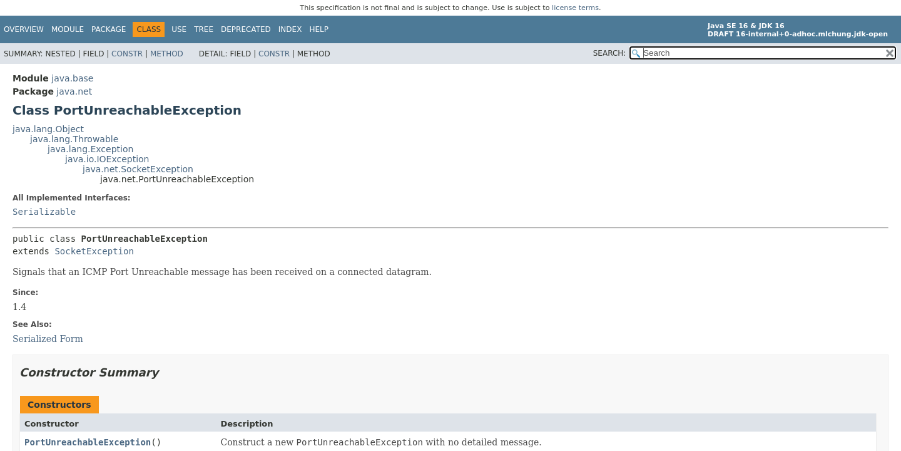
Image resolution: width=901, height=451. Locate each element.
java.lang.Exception (90, 149)
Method (166, 53)
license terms (575, 8)
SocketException (93, 251)
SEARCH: (609, 53)
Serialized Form (48, 339)
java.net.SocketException (138, 169)
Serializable (44, 212)
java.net (74, 91)
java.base (72, 78)
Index (290, 29)
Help (318, 29)
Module (67, 29)
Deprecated (246, 29)
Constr (127, 53)
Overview (24, 29)
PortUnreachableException (87, 442)
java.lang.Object (48, 129)
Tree (203, 29)
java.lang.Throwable (74, 139)
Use (178, 29)
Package (108, 29)
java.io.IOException (107, 159)
